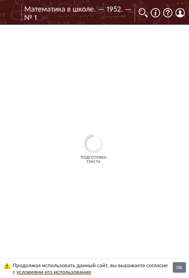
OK (179, 267)
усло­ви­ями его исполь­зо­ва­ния (54, 271)
